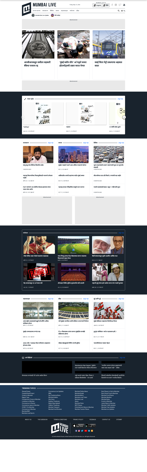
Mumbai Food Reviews (55, 409)
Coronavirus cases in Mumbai (30, 405)
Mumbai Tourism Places (82, 409)
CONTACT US (106, 419)
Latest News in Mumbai (108, 403)
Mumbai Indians (53, 397)
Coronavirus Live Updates (55, 391)
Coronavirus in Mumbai (29, 409)
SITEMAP (119, 419)
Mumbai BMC (26, 411)
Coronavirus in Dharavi (28, 403)
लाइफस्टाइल (64, 10)
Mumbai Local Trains (81, 397)
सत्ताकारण (45, 10)
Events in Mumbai (106, 401)
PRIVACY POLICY (78, 419)
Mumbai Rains (105, 399)
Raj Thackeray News (54, 395)
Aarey (76, 401)
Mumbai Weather (106, 397)
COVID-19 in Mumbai (28, 407)
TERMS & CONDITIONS (60, 419)
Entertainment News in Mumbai (84, 407)
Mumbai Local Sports (28, 413)
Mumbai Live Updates (107, 409)
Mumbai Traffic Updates (108, 405)
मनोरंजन (72, 10)
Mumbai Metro (79, 395)
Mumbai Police (79, 403)
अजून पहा (120, 99)
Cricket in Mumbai (27, 395)
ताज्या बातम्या (36, 10)
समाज (57, 10)
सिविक (52, 10)
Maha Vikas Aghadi (54, 403)
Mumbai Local (79, 399)
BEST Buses (78, 405)
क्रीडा (77, 10)
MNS (49, 393)
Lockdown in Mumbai (28, 401)
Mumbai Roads (79, 393)
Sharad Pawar (26, 391)
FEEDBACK (93, 419)
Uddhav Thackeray (54, 405)
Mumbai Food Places (107, 395)
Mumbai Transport (53, 407)
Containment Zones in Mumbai (31, 399)
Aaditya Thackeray (54, 401)
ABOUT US (28, 419)
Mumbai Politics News (81, 391)
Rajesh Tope (25, 397)
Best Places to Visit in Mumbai (110, 391)
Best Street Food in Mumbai (109, 393)
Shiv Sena (51, 399)
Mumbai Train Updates (108, 407)
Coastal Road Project (28, 393)
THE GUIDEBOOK (42, 419)
